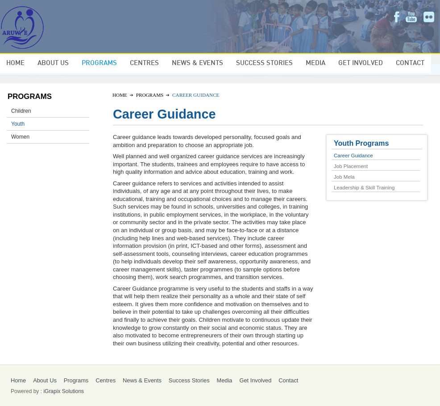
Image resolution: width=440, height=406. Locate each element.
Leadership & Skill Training (364, 187)
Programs (99, 63)
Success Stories (264, 63)
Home (15, 63)
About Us (53, 63)
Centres (144, 63)
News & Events (197, 63)
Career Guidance (353, 155)
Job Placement (351, 166)
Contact (410, 63)
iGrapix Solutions (63, 391)
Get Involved (360, 63)
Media (315, 63)
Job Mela (344, 177)
